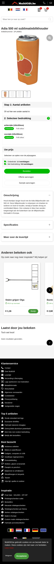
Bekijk (33, 311)
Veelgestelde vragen (10, 406)
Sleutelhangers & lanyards (12, 474)
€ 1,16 (8, 311)
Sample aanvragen (27, 183)
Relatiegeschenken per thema (14, 509)
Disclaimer (6, 402)
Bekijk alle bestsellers (11, 435)
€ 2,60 (50, 311)
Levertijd (6, 375)
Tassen (5, 477)
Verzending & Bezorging (12, 378)
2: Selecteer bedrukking (27, 118)
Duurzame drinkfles (10, 421)
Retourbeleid (7, 388)
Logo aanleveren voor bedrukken (15, 382)
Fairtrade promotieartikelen (13, 522)
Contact (5, 368)
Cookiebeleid (7, 395)
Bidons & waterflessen (11, 450)
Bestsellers (7, 502)
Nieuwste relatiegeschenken (13, 505)
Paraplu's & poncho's (10, 467)
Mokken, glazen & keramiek (13, 464)
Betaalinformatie (9, 385)
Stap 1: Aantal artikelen (17, 104)
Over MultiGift (8, 371)
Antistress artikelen (10, 446)
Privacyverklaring (9, 399)
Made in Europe (8, 516)
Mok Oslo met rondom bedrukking (15, 432)
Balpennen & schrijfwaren (12, 471)
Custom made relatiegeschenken (15, 519)
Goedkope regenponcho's (12, 457)
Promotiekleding (9, 460)
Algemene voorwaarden (11, 392)
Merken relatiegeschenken (12, 512)
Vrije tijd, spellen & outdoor (12, 481)
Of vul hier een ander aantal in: (17, 112)
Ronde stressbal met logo (12, 418)
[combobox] (24, 19)
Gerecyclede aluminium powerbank (16, 428)
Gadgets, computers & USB (13, 453)
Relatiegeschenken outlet (12, 498)
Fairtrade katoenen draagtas (13, 425)
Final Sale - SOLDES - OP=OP (14, 495)
